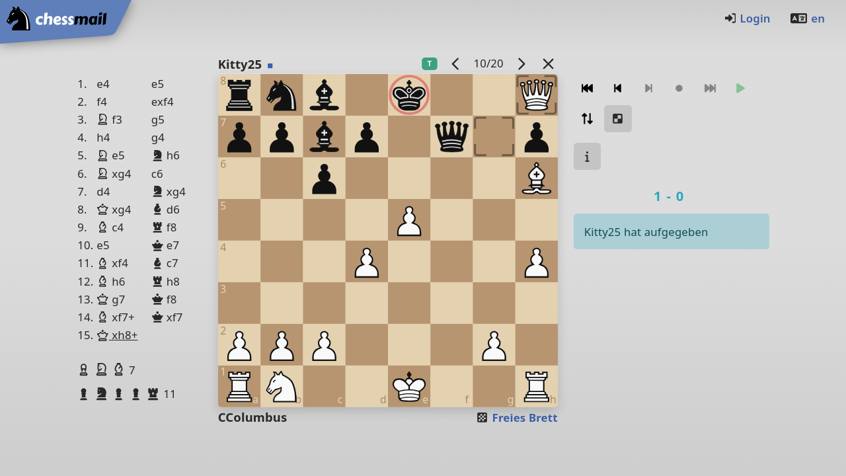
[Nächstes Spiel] (521, 63)
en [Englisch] (807, 18)
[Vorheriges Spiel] (455, 63)
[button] (85, 369)
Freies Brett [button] (516, 417)
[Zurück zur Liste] (548, 63)
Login (747, 18)
